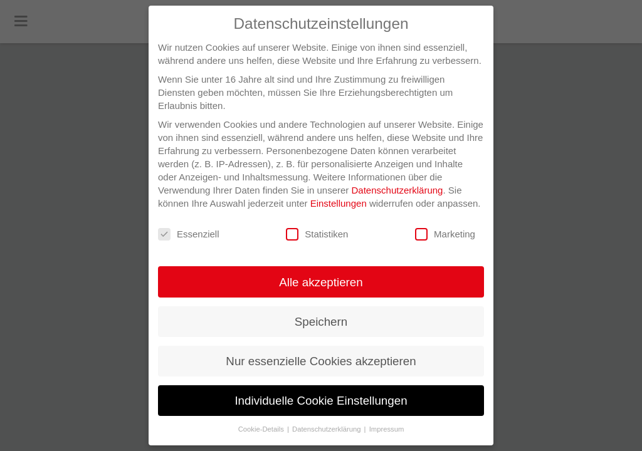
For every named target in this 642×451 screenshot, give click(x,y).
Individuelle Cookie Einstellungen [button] (320, 400)
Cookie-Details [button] (262, 429)
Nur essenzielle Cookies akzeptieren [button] (321, 361)
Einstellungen (338, 203)
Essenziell (188, 234)
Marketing (445, 234)
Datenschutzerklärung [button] (327, 429)
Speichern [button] (321, 321)
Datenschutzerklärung (397, 190)
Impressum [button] (386, 429)
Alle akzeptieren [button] (320, 282)
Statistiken (317, 234)
